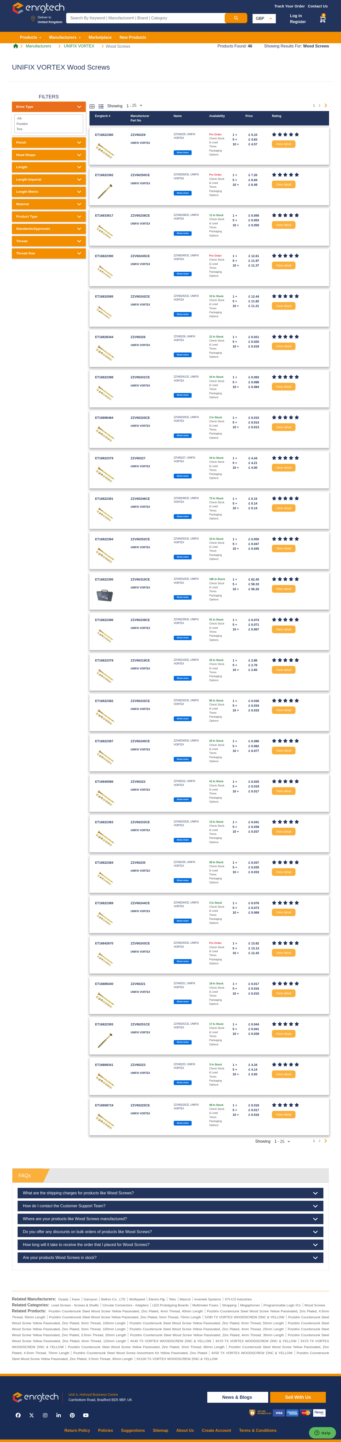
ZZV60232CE (140, 701)
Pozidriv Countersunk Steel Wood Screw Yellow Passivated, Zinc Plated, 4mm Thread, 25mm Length (206, 1329)
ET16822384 (104, 862)
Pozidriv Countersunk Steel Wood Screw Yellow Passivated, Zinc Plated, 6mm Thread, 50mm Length (206, 1323)
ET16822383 (104, 822)
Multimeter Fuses (205, 1305)
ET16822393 (104, 1024)
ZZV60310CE (140, 579)
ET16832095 (104, 296)
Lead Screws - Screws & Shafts (75, 1305)
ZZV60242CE (140, 296)
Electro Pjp (157, 1299)
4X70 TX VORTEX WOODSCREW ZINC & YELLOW (256, 1341)
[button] (323, 19)
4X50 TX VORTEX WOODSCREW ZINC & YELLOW (252, 1353)
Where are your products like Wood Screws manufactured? (170, 1219)
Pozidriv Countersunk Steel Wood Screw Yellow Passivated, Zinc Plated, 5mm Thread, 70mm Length (125, 1317)
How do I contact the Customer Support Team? (170, 1206)
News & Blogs (237, 1397)
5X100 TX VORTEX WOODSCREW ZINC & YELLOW (176, 1359)
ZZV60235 (138, 862)
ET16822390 (104, 256)
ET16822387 (104, 741)
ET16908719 (104, 1105)
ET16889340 (104, 984)
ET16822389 (104, 903)
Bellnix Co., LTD (113, 1299)
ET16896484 (104, 418)
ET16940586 (104, 781)
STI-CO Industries (238, 1299)
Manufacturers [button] (63, 37)
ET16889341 (104, 1065)
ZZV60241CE (140, 377)
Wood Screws (314, 1305)
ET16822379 (104, 458)
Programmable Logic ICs (282, 1305)
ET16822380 (104, 135)
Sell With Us (298, 1397)
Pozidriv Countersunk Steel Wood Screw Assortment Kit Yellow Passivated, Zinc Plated (140, 1353)
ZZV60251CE (140, 1024)
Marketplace (100, 37)
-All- (49, 118)
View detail (284, 144)
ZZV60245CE (140, 256)
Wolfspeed (137, 1299)
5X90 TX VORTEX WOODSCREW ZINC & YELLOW (244, 1317)
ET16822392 (104, 175)
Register (298, 22)
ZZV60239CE (140, 620)
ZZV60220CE (140, 418)
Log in (296, 16)
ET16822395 (104, 579)
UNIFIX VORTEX (79, 46)
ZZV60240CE (140, 741)
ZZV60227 (138, 458)
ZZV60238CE (140, 215)
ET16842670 (104, 943)
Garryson (90, 1299)
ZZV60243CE (140, 943)
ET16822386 (104, 620)
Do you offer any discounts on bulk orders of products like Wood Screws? (170, 1232)
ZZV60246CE (140, 499)
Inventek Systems (207, 1299)
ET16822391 (104, 499)
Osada (63, 1299)
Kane (76, 1299)
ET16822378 (104, 660)
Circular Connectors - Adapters (125, 1305)
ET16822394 (104, 539)
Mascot (185, 1299)
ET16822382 (104, 701)
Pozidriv (49, 123)
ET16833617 (104, 215)
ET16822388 (104, 377)
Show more (183, 152)
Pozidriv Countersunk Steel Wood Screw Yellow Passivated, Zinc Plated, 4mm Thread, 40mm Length (126, 1311)
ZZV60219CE (140, 660)
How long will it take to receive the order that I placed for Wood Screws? (170, 1245)
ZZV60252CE (140, 539)
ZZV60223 (138, 1065)
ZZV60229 (138, 135)
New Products (133, 37)
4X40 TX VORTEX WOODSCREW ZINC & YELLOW (171, 1341)
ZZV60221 (138, 984)
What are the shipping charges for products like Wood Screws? (170, 1193)
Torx (49, 129)
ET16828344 (104, 337)
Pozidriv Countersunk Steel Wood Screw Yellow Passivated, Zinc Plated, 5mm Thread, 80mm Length (146, 1347)
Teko (172, 1299)
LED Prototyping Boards (170, 1305)
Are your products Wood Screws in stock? (170, 1258)
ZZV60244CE (140, 903)
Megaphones (250, 1305)
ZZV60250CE (140, 175)
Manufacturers (38, 46)
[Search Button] (236, 18)
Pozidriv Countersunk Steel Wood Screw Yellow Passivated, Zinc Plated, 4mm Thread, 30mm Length (207, 1335)
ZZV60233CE (140, 822)
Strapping (229, 1305)
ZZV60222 (138, 781)
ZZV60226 (138, 337)
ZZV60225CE (140, 1105)
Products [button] (29, 37)
